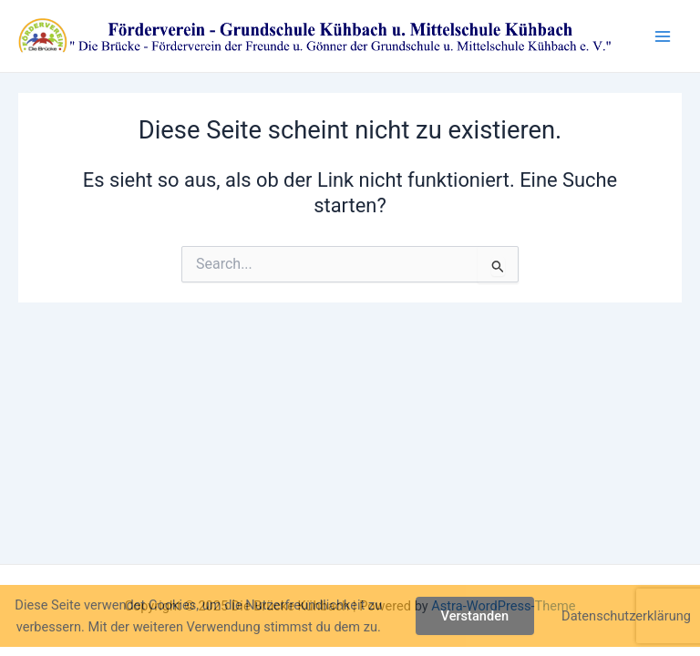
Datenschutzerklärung (626, 616)
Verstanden (475, 616)
